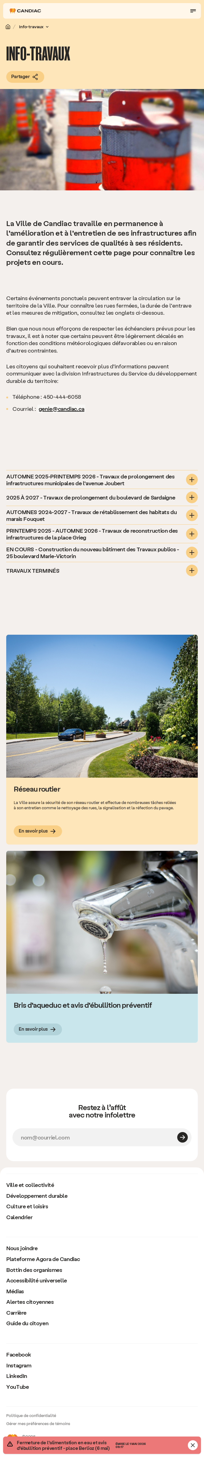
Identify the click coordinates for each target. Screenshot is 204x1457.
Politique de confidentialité (31, 1415)
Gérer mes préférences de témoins (38, 1423)
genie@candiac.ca (61, 408)
